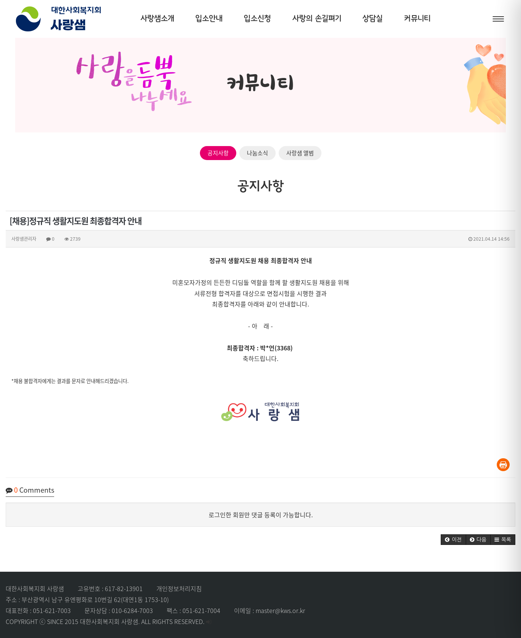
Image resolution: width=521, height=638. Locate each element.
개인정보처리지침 (179, 588)
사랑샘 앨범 (300, 153)
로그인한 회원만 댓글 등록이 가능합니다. (261, 514)
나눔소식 (257, 153)
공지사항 (218, 153)
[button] (453, 539)
